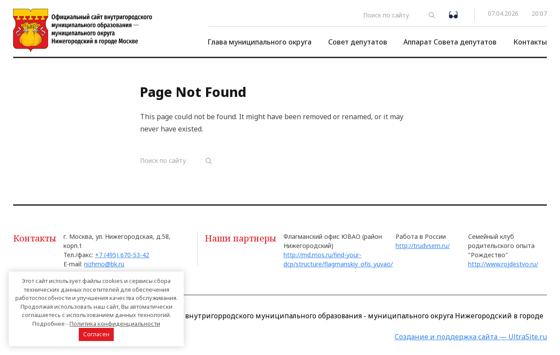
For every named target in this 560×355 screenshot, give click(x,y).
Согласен (96, 334)
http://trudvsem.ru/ (423, 245)
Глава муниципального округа (259, 42)
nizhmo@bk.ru (104, 264)
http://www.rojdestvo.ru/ (503, 264)
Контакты (530, 42)
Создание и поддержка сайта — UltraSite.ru (471, 336)
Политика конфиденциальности (115, 323)
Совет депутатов (357, 42)
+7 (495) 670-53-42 (122, 255)
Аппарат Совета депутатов (450, 42)
